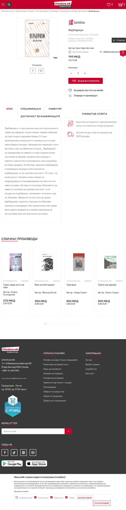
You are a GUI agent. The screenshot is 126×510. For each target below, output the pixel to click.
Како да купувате (52, 369)
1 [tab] (45, 323)
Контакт (90, 373)
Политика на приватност (56, 364)
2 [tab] (49, 323)
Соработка (91, 369)
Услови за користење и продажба (60, 360)
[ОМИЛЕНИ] (109, 4)
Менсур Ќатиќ (49, 292)
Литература (42, 11)
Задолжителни (25, 498)
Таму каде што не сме (13, 286)
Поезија (54, 11)
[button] (96, 90)
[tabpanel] (16, 282)
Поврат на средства (53, 391)
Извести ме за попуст (114, 52)
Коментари (56, 109)
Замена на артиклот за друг (57, 382)
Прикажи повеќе (21, 491)
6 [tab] (67, 323)
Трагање (71, 285)
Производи (21, 11)
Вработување (93, 364)
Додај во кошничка (88, 80)
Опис (9, 109)
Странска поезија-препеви (73, 11)
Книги (31, 11)
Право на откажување (54, 400)
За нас (89, 360)
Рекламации (49, 387)
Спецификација (31, 109)
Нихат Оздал (112, 292)
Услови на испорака (53, 378)
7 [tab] (71, 323)
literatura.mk (7, 11)
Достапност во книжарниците (40, 116)
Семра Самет (80, 292)
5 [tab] (63, 323)
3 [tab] (54, 323)
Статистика (43, 498)
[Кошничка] (121, 4)
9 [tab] (80, 323)
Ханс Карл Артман (85, 48)
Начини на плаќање (53, 373)
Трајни (72, 498)
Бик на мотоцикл (44, 285)
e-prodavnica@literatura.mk (14, 378)
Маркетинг (58, 498)
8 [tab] (76, 323)
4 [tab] (58, 323)
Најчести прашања (52, 396)
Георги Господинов (10, 293)
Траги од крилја (107, 285)
